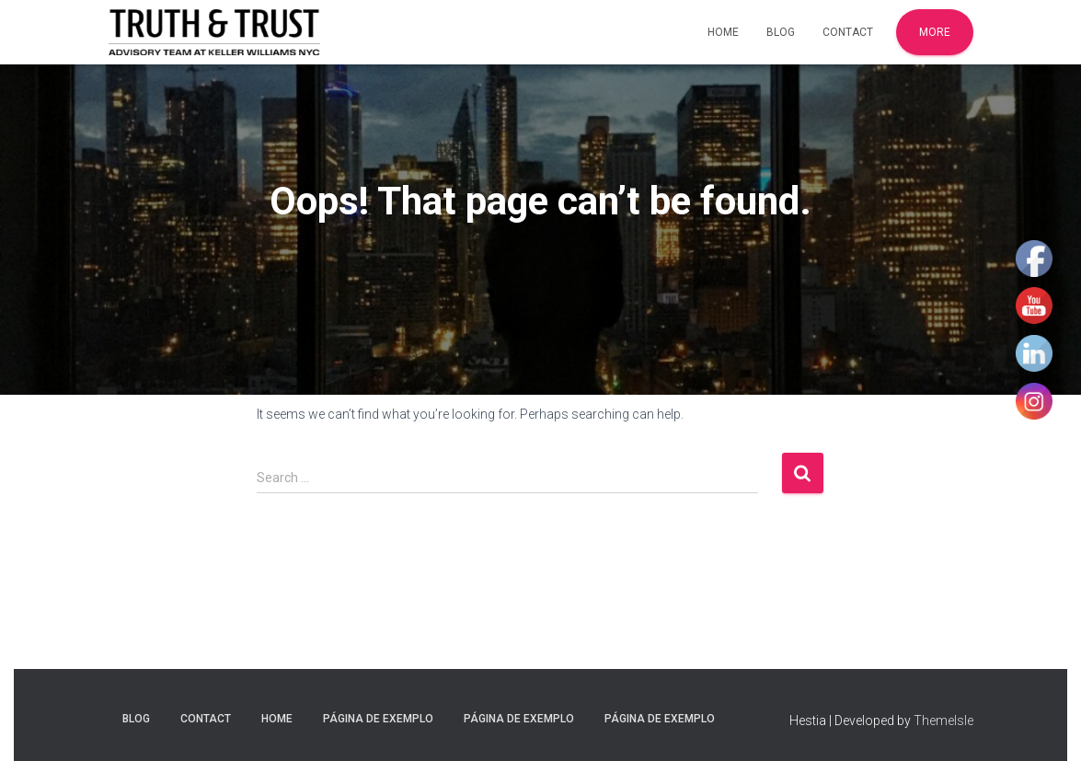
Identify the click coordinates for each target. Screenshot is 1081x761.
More (934, 32)
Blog (780, 32)
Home (723, 32)
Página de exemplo (378, 718)
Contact (847, 32)
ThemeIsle (943, 720)
